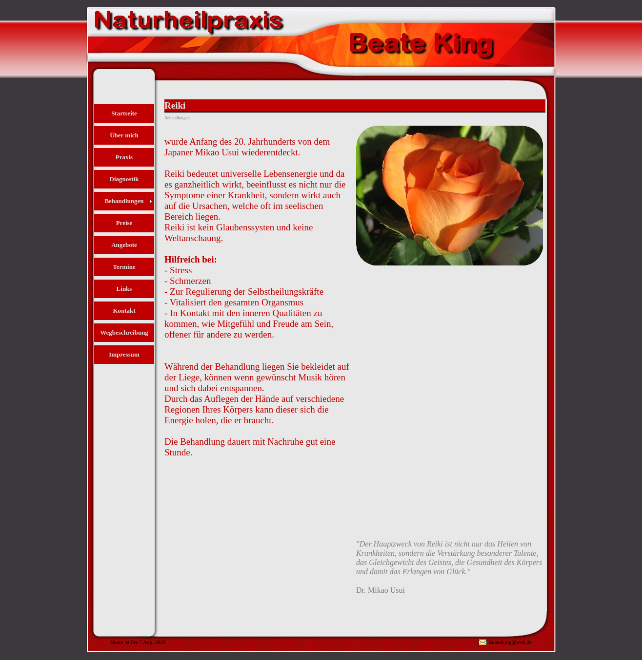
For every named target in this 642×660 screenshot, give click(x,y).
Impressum (124, 354)
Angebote (124, 244)
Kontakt (124, 310)
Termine (124, 266)
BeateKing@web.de (510, 642)
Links (124, 288)
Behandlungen (123, 201)
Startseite (124, 113)
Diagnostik (124, 179)
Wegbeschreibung (124, 332)
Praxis (124, 157)
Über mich (124, 135)
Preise (124, 222)
